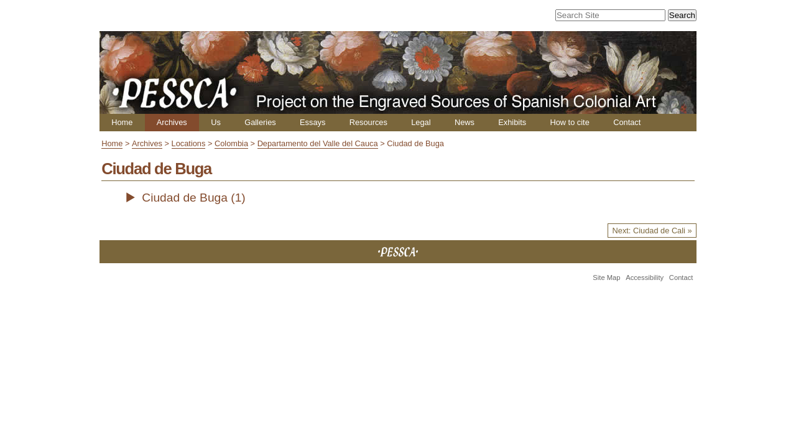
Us (216, 122)
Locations (189, 143)
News (464, 122)
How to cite (569, 122)
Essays (312, 122)
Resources (368, 122)
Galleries (260, 122)
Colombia (231, 143)
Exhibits (512, 122)
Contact (627, 122)
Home (121, 122)
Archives (172, 122)
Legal (420, 122)
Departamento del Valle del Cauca (317, 143)
